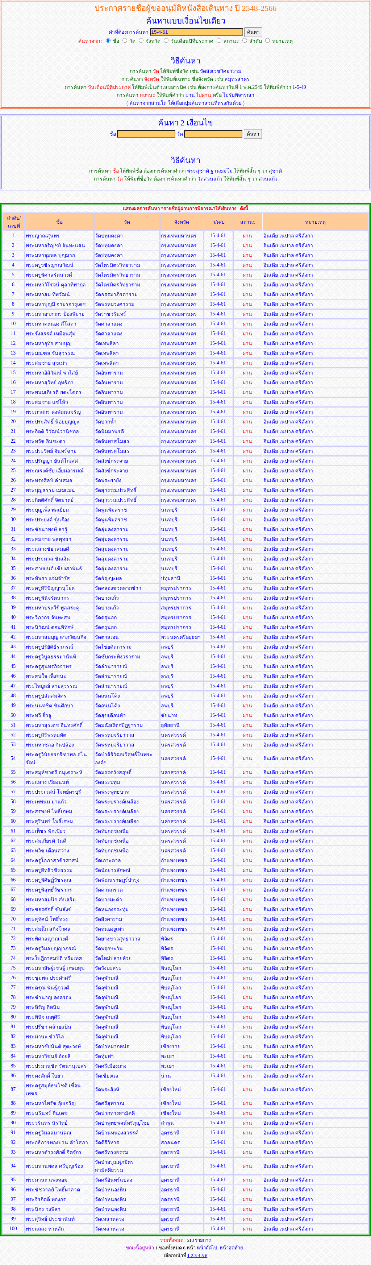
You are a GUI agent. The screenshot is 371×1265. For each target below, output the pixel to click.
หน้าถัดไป (207, 1247)
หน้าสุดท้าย (231, 1247)
